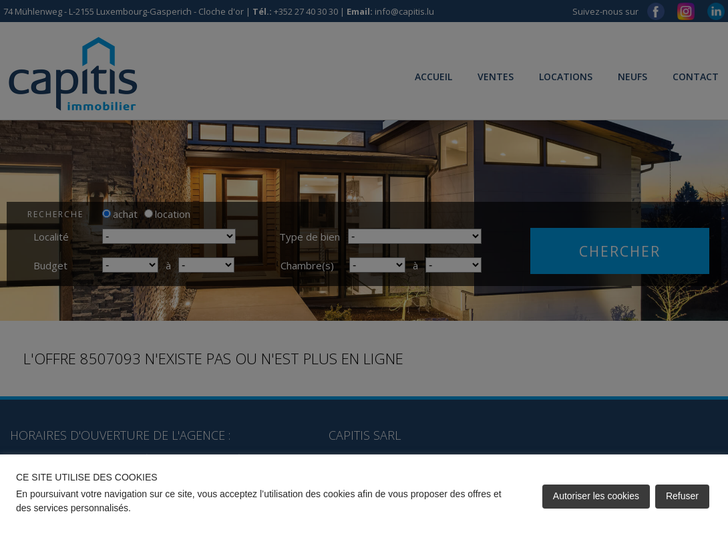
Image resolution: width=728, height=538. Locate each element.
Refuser (682, 496)
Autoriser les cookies (596, 496)
